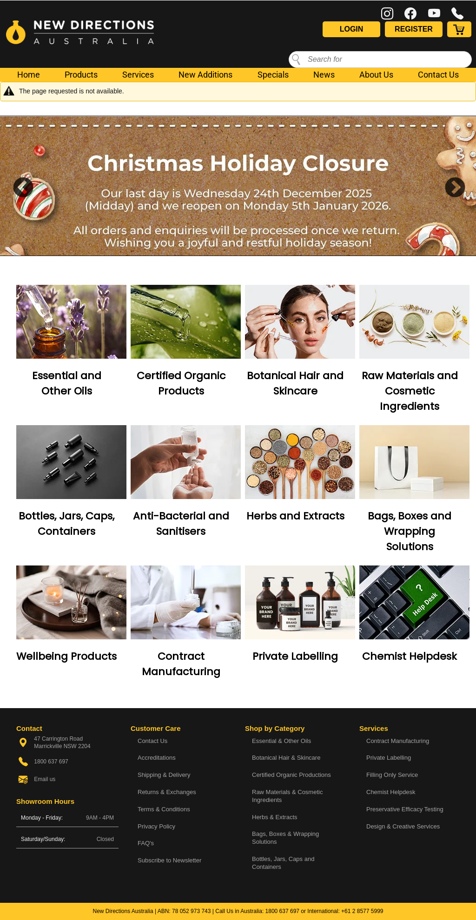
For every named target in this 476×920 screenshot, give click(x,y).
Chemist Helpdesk (409, 656)
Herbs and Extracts (295, 516)
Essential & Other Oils (281, 740)
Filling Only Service (392, 774)
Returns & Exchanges (167, 792)
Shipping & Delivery (164, 774)
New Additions (205, 74)
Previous (16, 186)
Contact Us (438, 74)
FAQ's (146, 843)
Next (448, 186)
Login (352, 29)
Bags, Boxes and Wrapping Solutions (409, 531)
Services (138, 74)
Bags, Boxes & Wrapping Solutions (285, 837)
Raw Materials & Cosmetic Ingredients (287, 796)
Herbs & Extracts (275, 817)
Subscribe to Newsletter (169, 860)
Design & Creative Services (403, 826)
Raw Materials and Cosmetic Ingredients (410, 391)
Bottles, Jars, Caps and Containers (283, 862)
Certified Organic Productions (291, 774)
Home (28, 74)
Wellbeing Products (66, 656)
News (324, 74)
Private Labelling (295, 656)
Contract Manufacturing (397, 740)
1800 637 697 (282, 911)
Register (414, 29)
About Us (376, 74)
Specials (273, 74)
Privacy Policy (156, 826)
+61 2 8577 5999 (362, 911)
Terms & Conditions (164, 809)
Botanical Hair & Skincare (286, 757)
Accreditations (157, 757)
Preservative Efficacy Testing (404, 809)
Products (81, 74)
